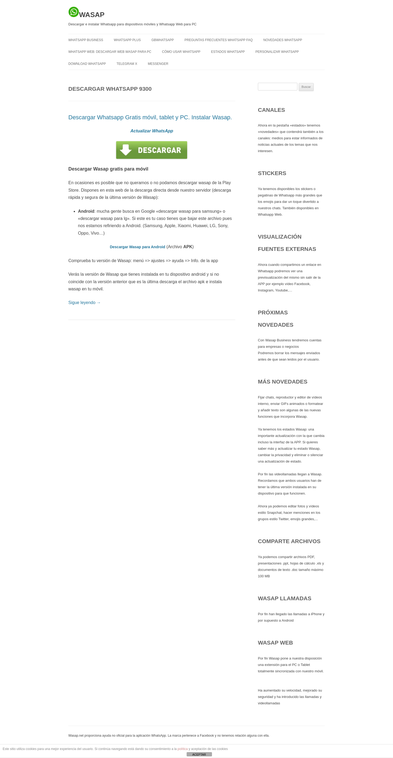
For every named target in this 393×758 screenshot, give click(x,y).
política (183, 749)
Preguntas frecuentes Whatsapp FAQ (218, 40)
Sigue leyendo (84, 302)
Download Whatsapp (87, 64)
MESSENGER (158, 64)
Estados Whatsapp (228, 52)
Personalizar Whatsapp (277, 52)
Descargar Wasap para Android (137, 247)
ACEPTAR (199, 754)
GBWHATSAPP (162, 40)
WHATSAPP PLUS (127, 40)
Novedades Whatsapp (282, 40)
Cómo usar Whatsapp (181, 52)
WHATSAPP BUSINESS (85, 40)
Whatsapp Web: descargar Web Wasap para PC (109, 52)
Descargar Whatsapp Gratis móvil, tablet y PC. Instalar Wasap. (150, 117)
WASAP (86, 12)
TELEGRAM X (126, 64)
